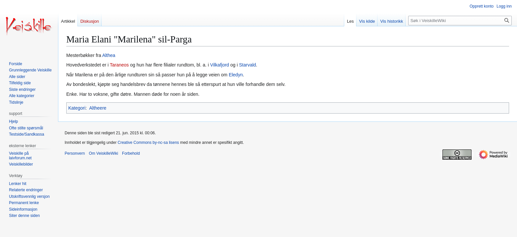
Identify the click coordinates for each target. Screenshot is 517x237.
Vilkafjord (219, 64)
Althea (108, 55)
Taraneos (119, 64)
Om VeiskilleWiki (103, 153)
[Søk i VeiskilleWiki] (460, 20)
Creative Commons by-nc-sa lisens (148, 142)
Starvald (247, 64)
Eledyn (236, 74)
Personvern (75, 153)
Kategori (76, 108)
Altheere (97, 108)
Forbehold (131, 153)
